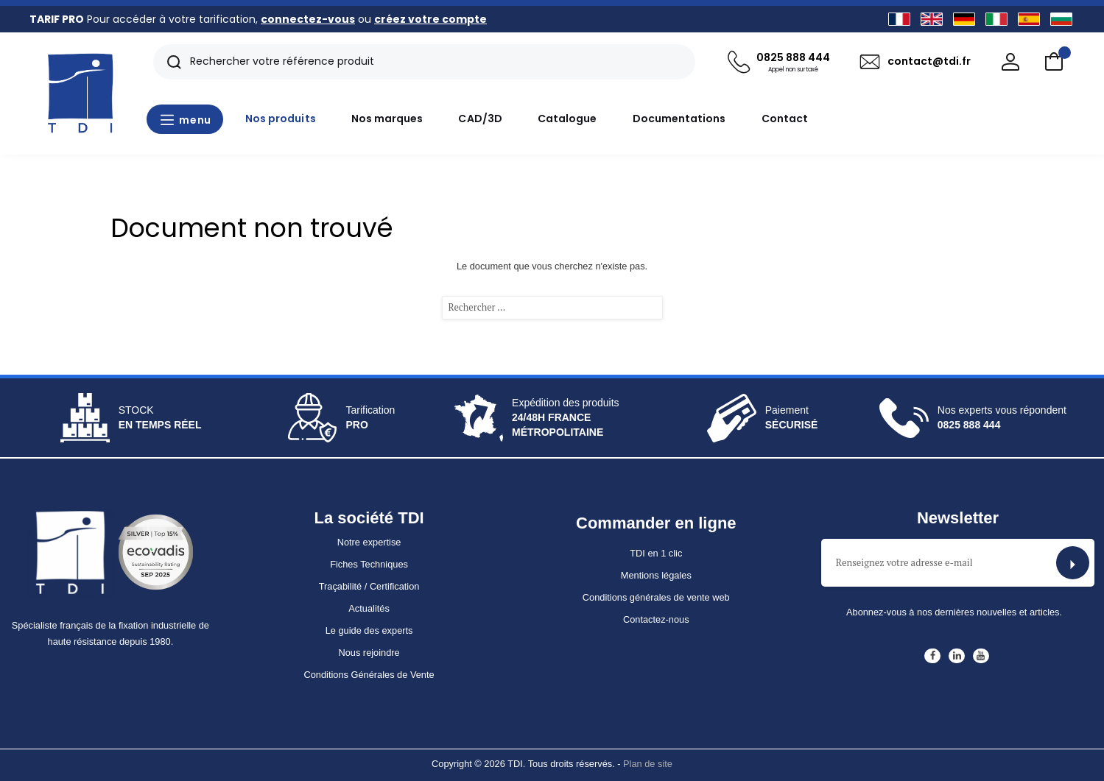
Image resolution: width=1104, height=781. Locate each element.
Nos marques (387, 118)
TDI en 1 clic (656, 553)
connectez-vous (308, 19)
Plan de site (647, 763)
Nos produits (280, 118)
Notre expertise (369, 542)
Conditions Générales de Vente (368, 674)
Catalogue (567, 118)
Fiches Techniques (369, 564)
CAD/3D (480, 118)
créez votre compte (430, 19)
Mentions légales (656, 575)
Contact (785, 118)
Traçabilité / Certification (369, 586)
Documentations (679, 118)
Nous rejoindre (368, 652)
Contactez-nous (656, 619)
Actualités (368, 608)
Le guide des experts (369, 630)
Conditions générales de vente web (656, 597)
